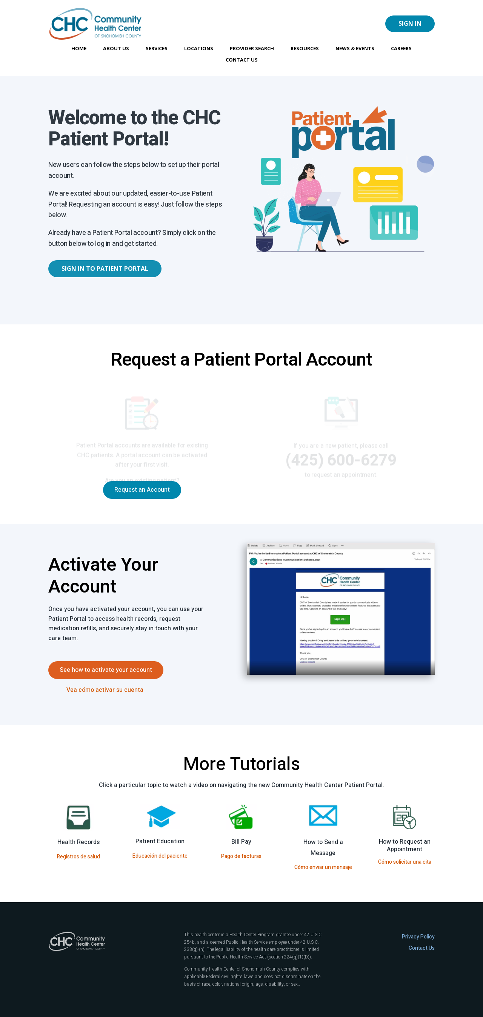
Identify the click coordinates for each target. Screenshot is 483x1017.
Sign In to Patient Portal (105, 268)
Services (157, 49)
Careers (401, 49)
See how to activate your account (106, 669)
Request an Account (142, 489)
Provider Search (252, 49)
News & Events (354, 49)
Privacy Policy (418, 937)
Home (78, 49)
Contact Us (242, 60)
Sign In (409, 23)
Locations (198, 49)
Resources (305, 49)
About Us (116, 49)
